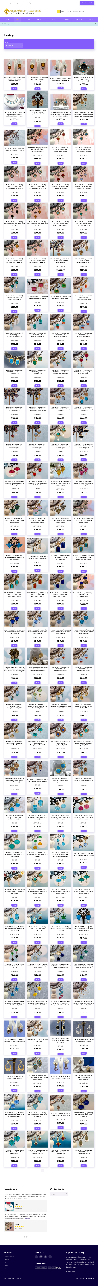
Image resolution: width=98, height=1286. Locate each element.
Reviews (66, 19)
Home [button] (7, 19)
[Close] (96, 23)
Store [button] (17, 19)
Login (91, 19)
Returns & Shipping (8, 3)
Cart (21, 3)
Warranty (16, 3)
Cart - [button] (87, 3)
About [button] (28, 19)
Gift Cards (79, 19)
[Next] (55, 1170)
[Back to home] (22, 11)
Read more (69, 1271)
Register (25, 3)
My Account (52, 19)
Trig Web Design (89, 1278)
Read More (27, 1218)
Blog (30, 3)
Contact (39, 19)
